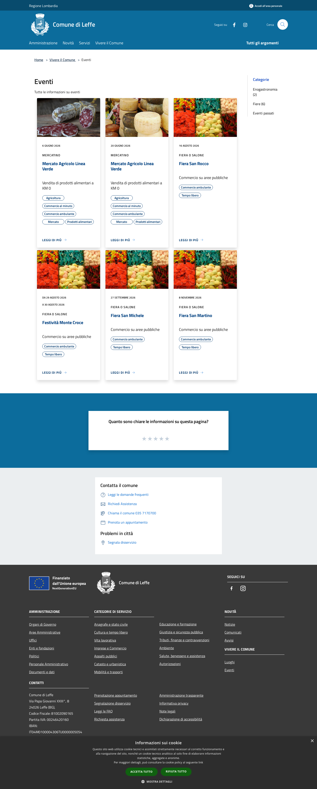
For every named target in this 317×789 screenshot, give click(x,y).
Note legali (167, 711)
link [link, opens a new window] (201, 762)
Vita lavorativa (105, 640)
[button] (158, 781)
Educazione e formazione (178, 624)
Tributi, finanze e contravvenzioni (184, 640)
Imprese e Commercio (110, 648)
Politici (34, 656)
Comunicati (233, 632)
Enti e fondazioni (41, 648)
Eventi (229, 670)
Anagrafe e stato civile (111, 624)
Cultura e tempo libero (111, 632)
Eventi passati (263, 113)
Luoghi (230, 662)
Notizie (230, 624)
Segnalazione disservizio (112, 703)
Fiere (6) (259, 103)
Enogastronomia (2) (265, 92)
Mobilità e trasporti (108, 672)
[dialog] (158, 762)
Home (38, 59)
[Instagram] (243, 24)
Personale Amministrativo (48, 664)
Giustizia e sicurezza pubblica (181, 632)
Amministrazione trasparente (181, 695)
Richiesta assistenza (109, 719)
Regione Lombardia (43, 5)
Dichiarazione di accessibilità (180, 719)
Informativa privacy (173, 703)
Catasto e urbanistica (110, 664)
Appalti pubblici (105, 656)
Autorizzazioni (170, 663)
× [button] (312, 741)
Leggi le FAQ (103, 711)
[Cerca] (282, 24)
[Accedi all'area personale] (265, 6)
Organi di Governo (42, 624)
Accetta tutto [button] (142, 772)
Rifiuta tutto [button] (176, 771)
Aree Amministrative (44, 632)
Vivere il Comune (63, 59)
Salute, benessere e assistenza (182, 655)
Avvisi (229, 640)
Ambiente (166, 648)
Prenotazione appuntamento (115, 695)
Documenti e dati (42, 672)
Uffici (33, 640)
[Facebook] (232, 24)
